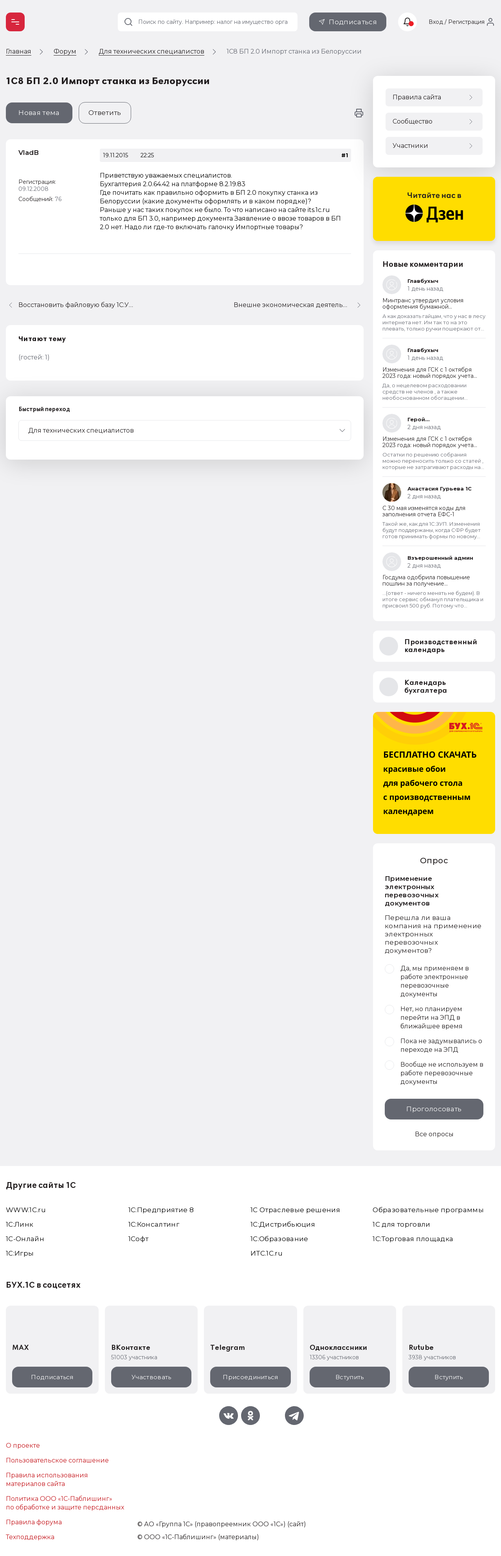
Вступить (349, 1377)
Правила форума (34, 1522)
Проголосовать (433, 1109)
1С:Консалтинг (153, 1224)
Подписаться (353, 22)
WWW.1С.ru (26, 1210)
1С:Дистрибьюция (282, 1224)
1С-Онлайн (25, 1239)
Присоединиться (250, 1377)
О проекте (23, 1445)
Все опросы (434, 1134)
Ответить (104, 113)
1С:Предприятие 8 (161, 1210)
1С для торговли (401, 1224)
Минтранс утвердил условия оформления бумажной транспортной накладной (422, 306)
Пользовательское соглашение (57, 1460)
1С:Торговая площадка (413, 1239)
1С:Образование (279, 1239)
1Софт (138, 1239)
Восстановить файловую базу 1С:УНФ (77, 305)
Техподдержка (30, 1537)
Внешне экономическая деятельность (297, 305)
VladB (28, 152)
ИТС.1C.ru (266, 1253)
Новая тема (38, 113)
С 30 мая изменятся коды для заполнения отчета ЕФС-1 (423, 511)
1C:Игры (20, 1253)
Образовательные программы (428, 1210)
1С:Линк (19, 1224)
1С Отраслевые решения (295, 1210)
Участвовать (151, 1377)
